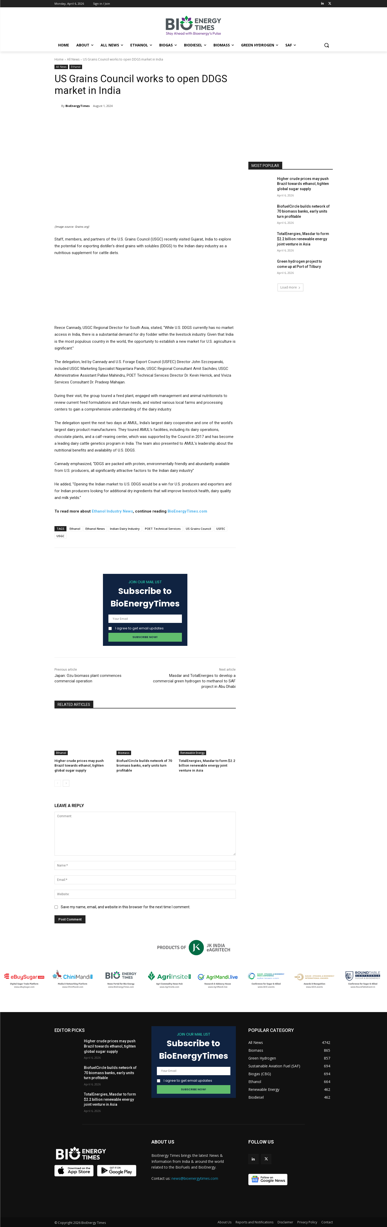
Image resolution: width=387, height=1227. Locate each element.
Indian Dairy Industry (125, 529)
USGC (60, 536)
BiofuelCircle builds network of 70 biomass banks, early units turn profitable (142, 765)
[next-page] (66, 782)
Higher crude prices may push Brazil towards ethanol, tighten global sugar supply (82, 765)
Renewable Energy (192, 753)
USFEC (220, 529)
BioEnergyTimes (77, 106)
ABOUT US (162, 1141)
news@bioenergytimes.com (194, 1177)
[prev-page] (57, 782)
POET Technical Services (163, 529)
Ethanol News (95, 529)
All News (73, 59)
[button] (326, 45)
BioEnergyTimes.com (187, 511)
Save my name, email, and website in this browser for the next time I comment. (125, 906)
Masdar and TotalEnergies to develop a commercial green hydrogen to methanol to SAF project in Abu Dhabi (194, 681)
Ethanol (75, 67)
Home (59, 59)
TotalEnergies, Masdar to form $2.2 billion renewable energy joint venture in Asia (206, 765)
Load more (290, 287)
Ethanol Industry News (112, 511)
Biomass (124, 753)
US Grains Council (198, 529)
